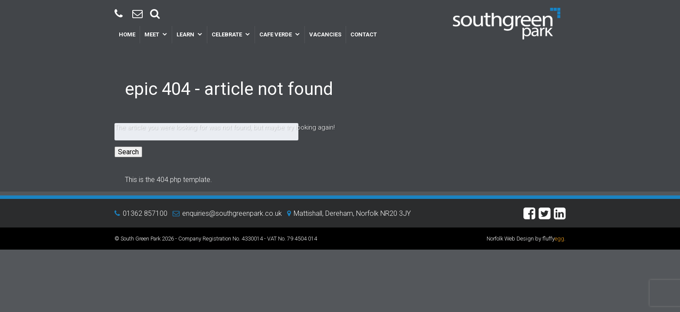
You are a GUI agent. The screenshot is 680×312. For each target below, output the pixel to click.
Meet (151, 34)
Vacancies (325, 34)
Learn (185, 34)
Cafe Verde (275, 34)
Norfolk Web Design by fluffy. (526, 238)
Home (127, 34)
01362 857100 (145, 213)
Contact (363, 34)
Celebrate (227, 34)
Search (128, 152)
